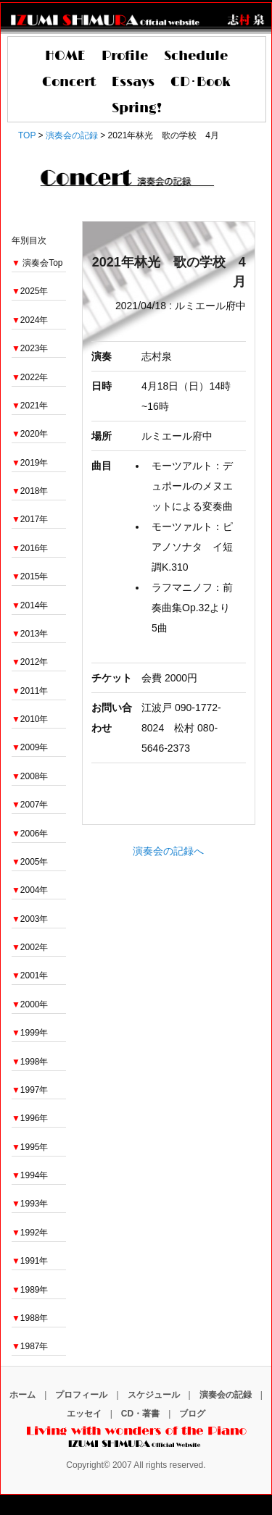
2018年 (30, 491)
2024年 (30, 320)
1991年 (30, 1261)
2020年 (30, 434)
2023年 (30, 348)
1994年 (30, 1175)
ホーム (22, 1395)
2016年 (30, 548)
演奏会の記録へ (168, 851)
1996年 (30, 1118)
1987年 (30, 1346)
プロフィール (81, 1395)
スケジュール (154, 1395)
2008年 (30, 776)
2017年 (30, 519)
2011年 (30, 691)
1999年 (30, 1033)
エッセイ (84, 1414)
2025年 (30, 291)
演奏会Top (42, 263)
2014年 (30, 605)
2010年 (30, 719)
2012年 (30, 662)
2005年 (30, 862)
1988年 (30, 1318)
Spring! (137, 109)
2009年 (30, 747)
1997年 (30, 1090)
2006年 (30, 833)
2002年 (30, 947)
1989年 (30, 1290)
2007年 (30, 805)
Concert (69, 83)
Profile (125, 56)
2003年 (30, 919)
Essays (133, 83)
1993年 (30, 1204)
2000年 (30, 1004)
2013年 (30, 634)
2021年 (30, 405)
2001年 (30, 975)
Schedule (196, 56)
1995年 (30, 1147)
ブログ (192, 1414)
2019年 (30, 463)
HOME (65, 56)
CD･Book (200, 83)
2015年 (30, 576)
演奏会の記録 (225, 1395)
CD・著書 (140, 1414)
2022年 (30, 377)
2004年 (30, 890)
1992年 (30, 1232)
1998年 (30, 1062)
